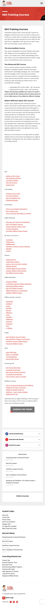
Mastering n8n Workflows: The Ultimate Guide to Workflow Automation (20, 482)
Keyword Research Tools (9, 562)
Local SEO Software (12, 180)
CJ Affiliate (9, 328)
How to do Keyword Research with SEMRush (19, 385)
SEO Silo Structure (11, 183)
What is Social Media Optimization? (16, 209)
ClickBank (9, 304)
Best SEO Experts (11, 463)
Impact (8, 306)
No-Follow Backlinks (12, 196)
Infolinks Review (11, 260)
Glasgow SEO (6, 524)
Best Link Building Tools (13, 198)
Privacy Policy (6, 519)
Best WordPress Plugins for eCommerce (18, 339)
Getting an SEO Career (13, 176)
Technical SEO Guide (8, 569)
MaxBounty (9, 319)
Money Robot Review (12, 359)
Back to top (7, 598)
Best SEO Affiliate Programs (14, 288)
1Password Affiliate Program (14, 344)
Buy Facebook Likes (12, 211)
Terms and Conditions (8, 522)
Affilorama (9, 313)
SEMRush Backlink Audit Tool (15, 390)
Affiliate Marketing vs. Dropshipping (16, 291)
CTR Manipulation (11, 357)
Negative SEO (10, 185)
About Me (5, 515)
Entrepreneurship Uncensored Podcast (17, 458)
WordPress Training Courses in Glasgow (18, 246)
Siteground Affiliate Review (10, 576)
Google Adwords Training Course (16, 227)
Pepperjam (9, 324)
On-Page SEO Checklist (9, 526)
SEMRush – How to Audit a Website (17, 392)
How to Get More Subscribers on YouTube (18, 213)
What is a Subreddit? (12, 354)
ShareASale (9, 301)
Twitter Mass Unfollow (12, 262)
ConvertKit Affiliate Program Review (16, 231)
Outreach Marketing (12, 229)
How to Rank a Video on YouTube (16, 377)
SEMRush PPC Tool (12, 394)
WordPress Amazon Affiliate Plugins (16, 341)
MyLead (8, 310)
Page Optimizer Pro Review (10, 571)
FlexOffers (9, 317)
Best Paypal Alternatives (13, 368)
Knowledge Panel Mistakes (14, 374)
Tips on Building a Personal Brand (16, 475)
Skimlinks (9, 308)
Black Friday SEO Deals (9, 528)
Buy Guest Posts (7, 565)
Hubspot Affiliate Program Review (16, 271)
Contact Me (5, 517)
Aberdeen (9, 249)
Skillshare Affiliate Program (14, 293)
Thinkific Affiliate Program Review (16, 269)
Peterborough (10, 242)
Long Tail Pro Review (8, 573)
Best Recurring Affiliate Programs (12, 567)
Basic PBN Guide (11, 352)
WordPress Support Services (14, 469)
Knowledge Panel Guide (13, 370)
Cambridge (9, 240)
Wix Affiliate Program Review (14, 273)
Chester (8, 251)
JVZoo (8, 315)
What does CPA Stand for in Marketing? (18, 222)
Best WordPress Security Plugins (16, 337)
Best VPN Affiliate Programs (14, 224)
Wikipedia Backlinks (12, 200)
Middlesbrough (10, 244)
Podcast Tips (6, 560)
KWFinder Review (11, 266)
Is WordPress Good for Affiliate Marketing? (18, 284)
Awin (7, 326)
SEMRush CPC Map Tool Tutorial (16, 388)
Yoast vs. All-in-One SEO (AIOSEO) (16, 264)
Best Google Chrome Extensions (15, 372)
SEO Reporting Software (13, 178)
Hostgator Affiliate (11, 282)
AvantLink (9, 322)
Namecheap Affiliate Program (15, 286)
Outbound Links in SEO (13, 194)
